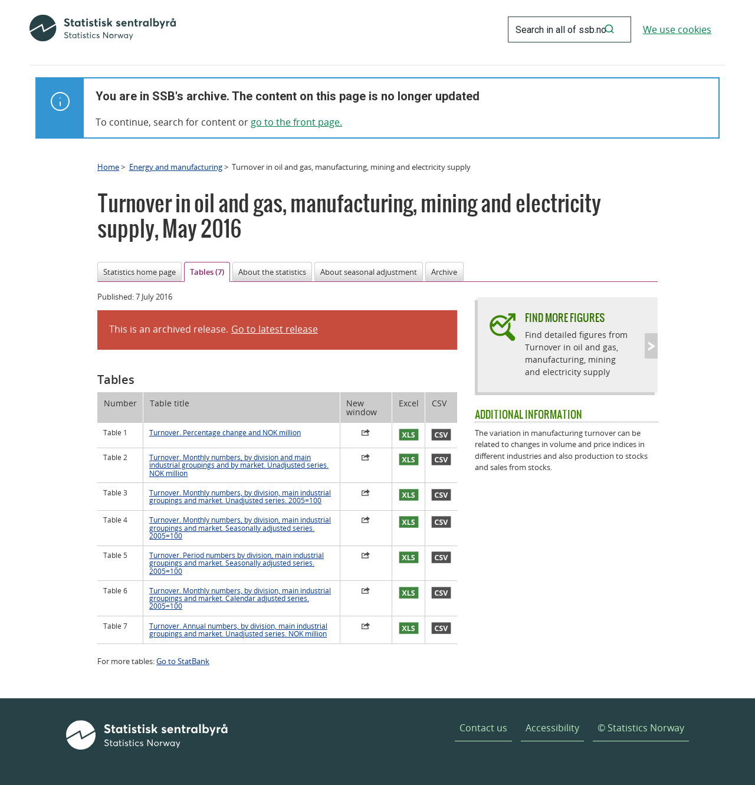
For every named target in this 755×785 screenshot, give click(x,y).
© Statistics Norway (641, 727)
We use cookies (677, 29)
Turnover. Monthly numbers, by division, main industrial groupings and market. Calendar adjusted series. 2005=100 (240, 598)
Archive (444, 272)
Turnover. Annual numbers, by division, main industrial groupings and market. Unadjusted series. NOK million (238, 630)
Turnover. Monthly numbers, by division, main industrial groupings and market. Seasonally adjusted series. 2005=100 (240, 528)
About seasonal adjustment (368, 272)
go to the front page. (296, 122)
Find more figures (565, 317)
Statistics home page (139, 272)
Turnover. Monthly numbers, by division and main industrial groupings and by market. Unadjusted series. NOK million (239, 465)
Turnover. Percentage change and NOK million (225, 432)
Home (108, 167)
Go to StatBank (182, 661)
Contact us (483, 727)
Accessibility (552, 727)
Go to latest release (274, 329)
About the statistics (272, 272)
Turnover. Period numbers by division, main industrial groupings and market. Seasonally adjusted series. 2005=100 (236, 563)
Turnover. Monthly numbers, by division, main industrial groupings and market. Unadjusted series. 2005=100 (240, 496)
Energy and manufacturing (175, 167)
